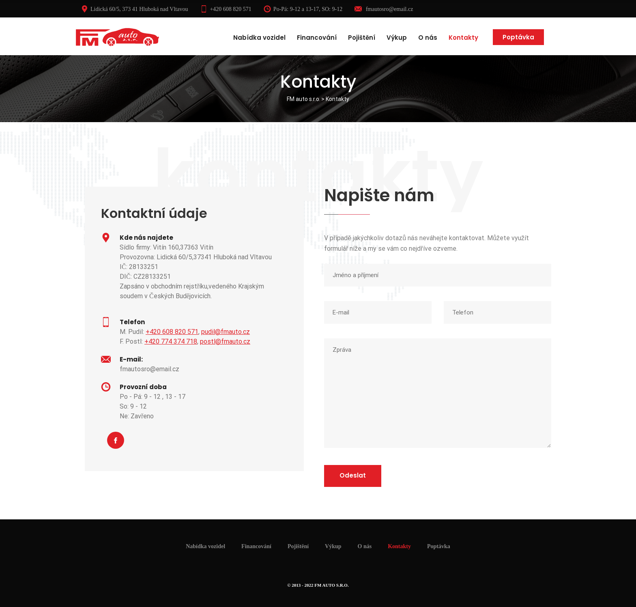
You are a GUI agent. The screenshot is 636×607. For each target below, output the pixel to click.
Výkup (397, 37)
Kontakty (463, 37)
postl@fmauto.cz (225, 341)
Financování (317, 37)
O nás (427, 37)
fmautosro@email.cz (384, 9)
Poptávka (518, 37)
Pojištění (361, 37)
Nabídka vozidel (259, 37)
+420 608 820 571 (225, 9)
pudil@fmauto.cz (225, 332)
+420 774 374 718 (170, 341)
